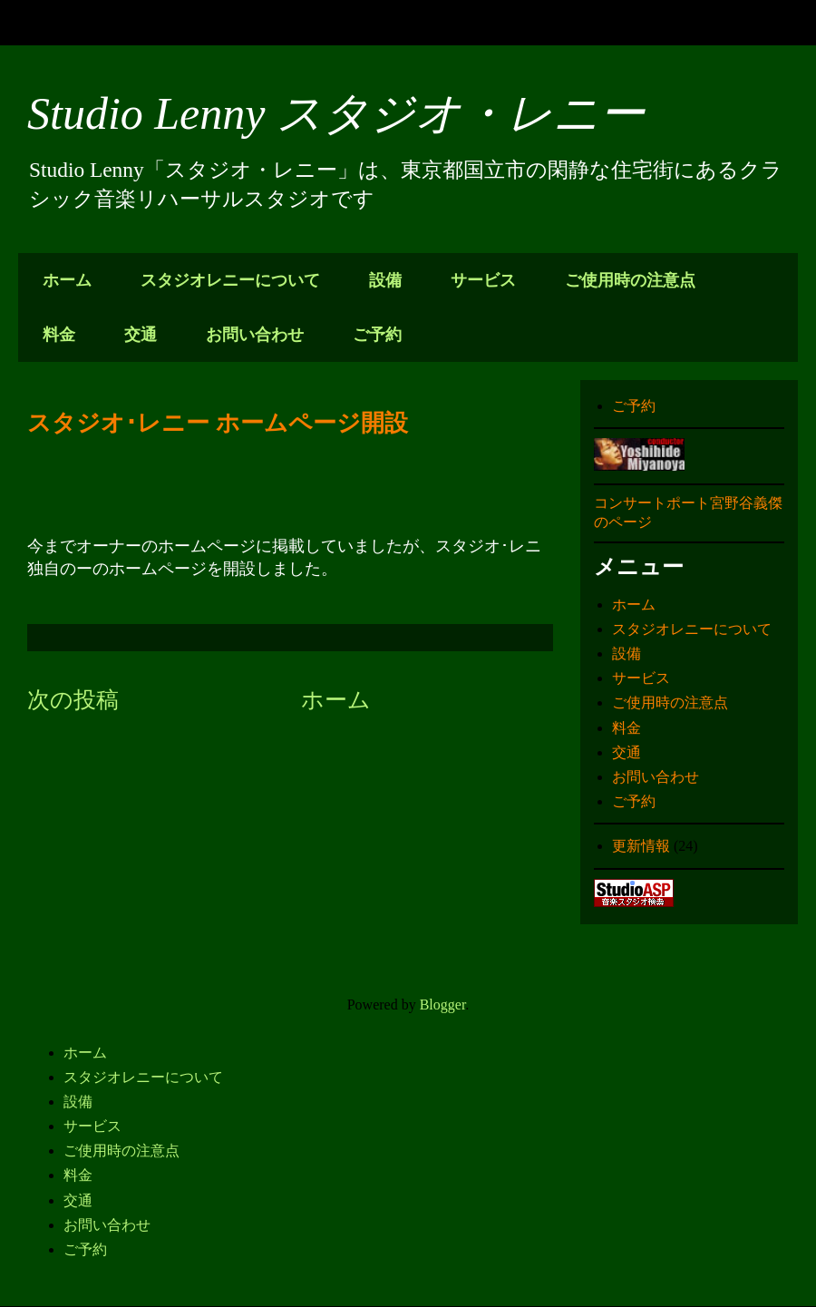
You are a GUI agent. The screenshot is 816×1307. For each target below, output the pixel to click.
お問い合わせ (255, 335)
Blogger (443, 1004)
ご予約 (377, 335)
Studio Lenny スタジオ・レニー (336, 113)
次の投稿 (73, 700)
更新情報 (641, 845)
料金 (59, 335)
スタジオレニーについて (230, 280)
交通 (140, 335)
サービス (483, 280)
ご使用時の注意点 (630, 280)
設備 (385, 280)
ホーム (67, 280)
